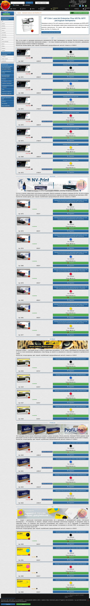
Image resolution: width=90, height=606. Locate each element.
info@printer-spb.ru (54, 8)
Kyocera (3, 28)
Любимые (76, 8)
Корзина (66, 8)
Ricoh (3, 43)
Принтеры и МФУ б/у (6, 93)
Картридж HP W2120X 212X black (70, 64)
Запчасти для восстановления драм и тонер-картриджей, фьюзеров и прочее (7, 67)
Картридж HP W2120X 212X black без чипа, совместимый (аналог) (71, 358)
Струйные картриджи (7, 83)
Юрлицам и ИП (86, 8)
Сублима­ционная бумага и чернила (7, 86)
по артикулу (26, 5)
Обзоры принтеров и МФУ (6, 98)
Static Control (5, 58)
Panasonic (4, 37)
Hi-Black (3, 56)
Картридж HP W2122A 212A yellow (70, 144)
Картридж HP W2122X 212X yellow (71, 160)
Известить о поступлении (47, 57)
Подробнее (8, 604)
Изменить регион (6, 14)
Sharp (3, 46)
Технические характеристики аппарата (51, 32)
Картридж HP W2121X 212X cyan (70, 96)
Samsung (4, 34)
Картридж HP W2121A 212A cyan (70, 80)
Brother (3, 25)
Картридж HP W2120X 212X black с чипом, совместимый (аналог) (71, 442)
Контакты (23, 8)
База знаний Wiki (6, 105)
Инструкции (4, 103)
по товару (16, 5)
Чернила (4, 78)
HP (2, 21)
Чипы (3, 89)
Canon (3, 23)
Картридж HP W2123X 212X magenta (70, 128)
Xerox (3, 30)
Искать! (29, 2)
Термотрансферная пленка (6, 72)
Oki (2, 39)
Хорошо (23, 604)
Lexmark (4, 32)
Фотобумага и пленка (7, 81)
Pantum (3, 48)
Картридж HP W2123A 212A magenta (70, 112)
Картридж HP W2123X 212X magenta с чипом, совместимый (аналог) (70, 474)
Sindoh (3, 50)
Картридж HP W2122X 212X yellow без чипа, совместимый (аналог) (70, 406)
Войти (32, 8)
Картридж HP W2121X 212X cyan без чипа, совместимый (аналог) (71, 374)
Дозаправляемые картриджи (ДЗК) (6, 76)
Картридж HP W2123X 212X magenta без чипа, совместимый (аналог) (71, 390)
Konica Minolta (5, 41)
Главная (13, 8)
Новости (4, 101)
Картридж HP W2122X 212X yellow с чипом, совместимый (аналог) (70, 490)
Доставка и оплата (41, 8)
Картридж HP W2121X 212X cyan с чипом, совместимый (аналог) (71, 458)
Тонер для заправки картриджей (6, 53)
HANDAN (4, 61)
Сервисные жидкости (7, 91)
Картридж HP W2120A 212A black (70, 48)
